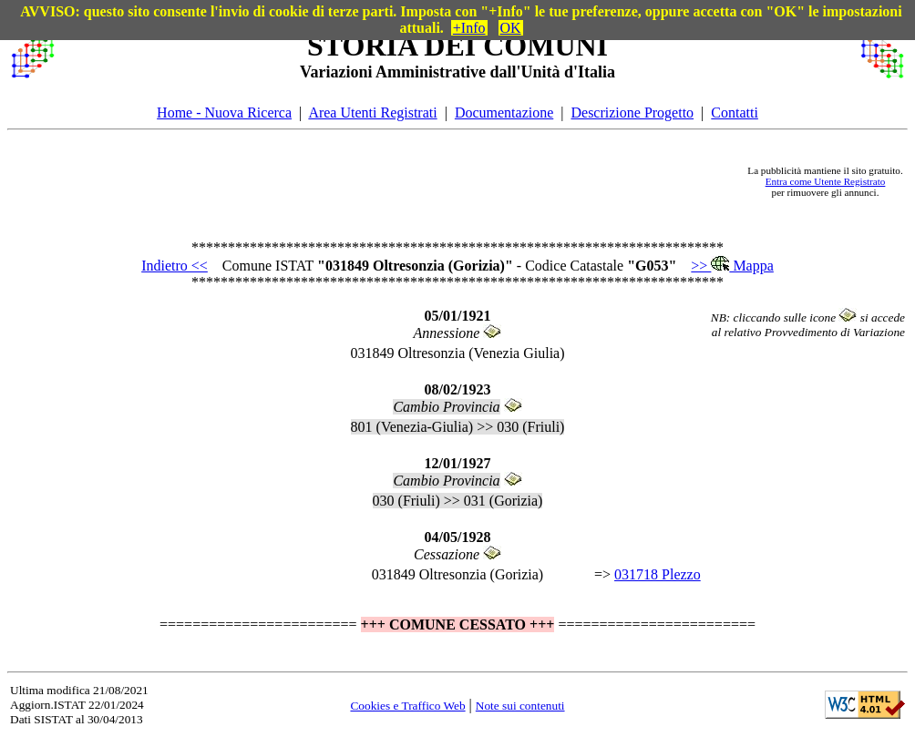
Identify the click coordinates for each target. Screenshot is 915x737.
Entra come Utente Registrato (826, 181)
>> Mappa (732, 265)
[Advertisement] (401, 181)
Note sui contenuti (520, 705)
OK (510, 28)
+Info (469, 28)
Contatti (734, 112)
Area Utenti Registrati (372, 112)
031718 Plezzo (657, 574)
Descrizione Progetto (632, 112)
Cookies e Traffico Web (407, 705)
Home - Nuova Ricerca (224, 112)
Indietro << (174, 265)
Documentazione (504, 112)
